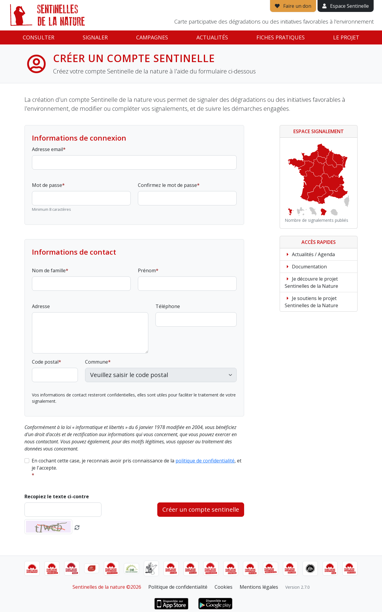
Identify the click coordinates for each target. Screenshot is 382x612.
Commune (96, 362)
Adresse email (47, 149)
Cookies (223, 587)
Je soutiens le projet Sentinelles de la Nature (311, 302)
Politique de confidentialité (177, 587)
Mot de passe (47, 185)
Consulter (38, 37)
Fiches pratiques (280, 37)
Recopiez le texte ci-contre (56, 496)
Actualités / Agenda (310, 254)
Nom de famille (49, 270)
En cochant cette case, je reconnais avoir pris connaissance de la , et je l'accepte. (136, 464)
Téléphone (167, 306)
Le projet (346, 37)
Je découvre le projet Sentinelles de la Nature (311, 282)
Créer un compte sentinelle (200, 509)
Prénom (147, 270)
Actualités (212, 37)
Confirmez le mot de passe (167, 185)
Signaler (95, 37)
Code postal (45, 362)
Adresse (41, 306)
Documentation (306, 266)
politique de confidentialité (205, 460)
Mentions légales (259, 587)
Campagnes (152, 37)
